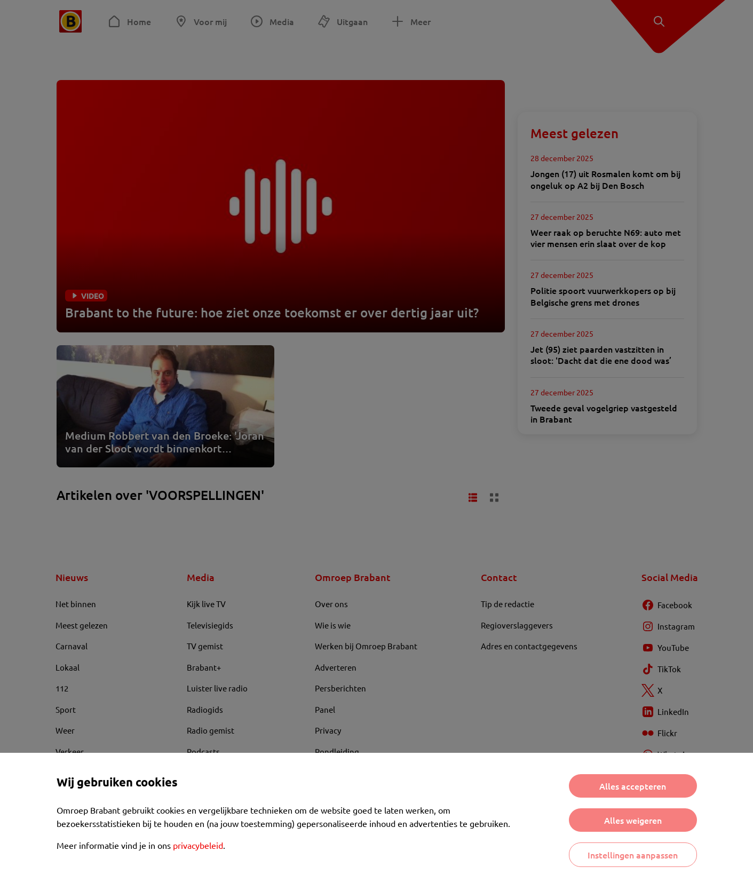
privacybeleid (198, 845)
